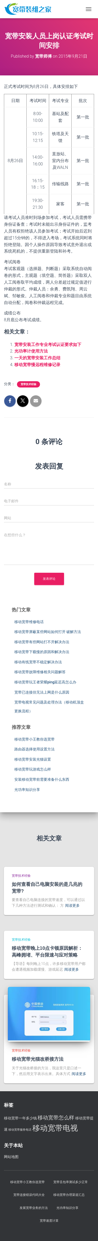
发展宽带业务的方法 (34, 1208)
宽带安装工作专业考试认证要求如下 (47, 344)
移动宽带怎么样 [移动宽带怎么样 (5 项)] (56, 1117)
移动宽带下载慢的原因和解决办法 (41, 652)
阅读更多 (72, 905)
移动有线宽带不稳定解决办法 (38, 662)
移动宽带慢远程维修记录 (37, 364)
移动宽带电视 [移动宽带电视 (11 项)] (55, 1128)
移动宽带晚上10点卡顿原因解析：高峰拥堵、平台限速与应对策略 (47, 951)
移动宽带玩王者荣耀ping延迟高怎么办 (45, 682)
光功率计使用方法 (31, 351)
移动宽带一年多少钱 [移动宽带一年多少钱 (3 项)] (20, 1118)
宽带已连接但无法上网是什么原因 (41, 692)
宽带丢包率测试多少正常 (70, 1182)
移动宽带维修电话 (29, 622)
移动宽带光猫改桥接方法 (38, 1059)
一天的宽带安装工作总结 (37, 357)
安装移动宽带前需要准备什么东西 (41, 779)
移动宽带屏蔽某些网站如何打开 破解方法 (47, 632)
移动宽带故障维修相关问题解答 (40, 672)
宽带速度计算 (49, 1220)
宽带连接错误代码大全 (29, 1195)
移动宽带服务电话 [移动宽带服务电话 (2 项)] (19, 1129)
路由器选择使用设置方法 (34, 749)
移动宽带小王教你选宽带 (34, 739)
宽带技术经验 (28, 384)
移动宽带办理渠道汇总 (69, 1195)
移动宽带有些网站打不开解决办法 (41, 642)
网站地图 (11, 1157)
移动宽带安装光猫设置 (32, 759)
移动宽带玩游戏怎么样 (32, 769)
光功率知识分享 (27, 789)
